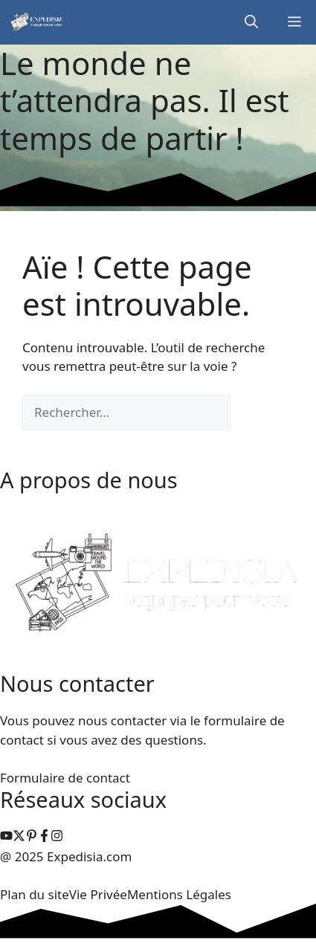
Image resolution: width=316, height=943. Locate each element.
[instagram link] (6, 837)
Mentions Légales (179, 894)
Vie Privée (98, 894)
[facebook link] (44, 837)
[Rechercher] (255, 412)
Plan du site (34, 894)
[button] (251, 22)
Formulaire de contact (65, 777)
